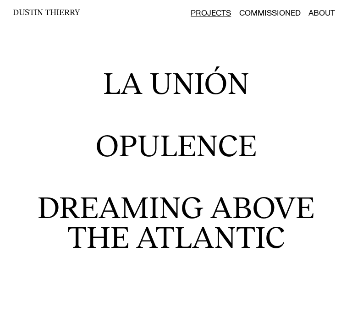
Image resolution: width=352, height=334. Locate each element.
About (321, 13)
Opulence (176, 144)
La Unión (176, 82)
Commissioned (270, 13)
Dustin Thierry (46, 12)
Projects (211, 13)
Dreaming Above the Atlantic (172, 221)
